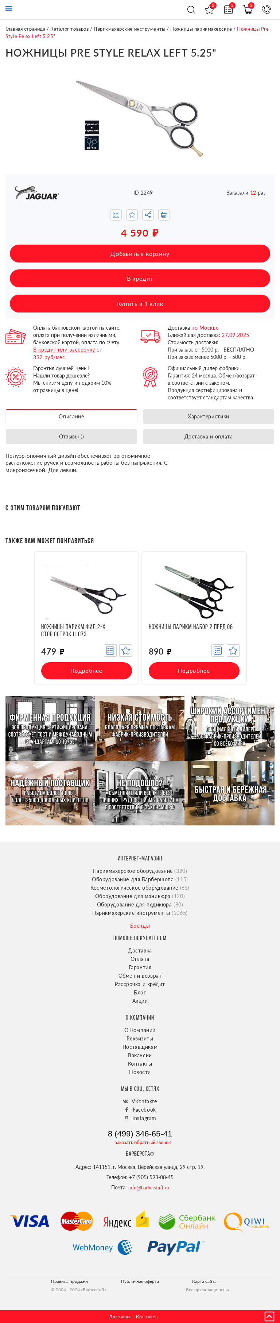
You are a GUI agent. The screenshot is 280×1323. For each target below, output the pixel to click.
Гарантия (140, 967)
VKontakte (144, 1101)
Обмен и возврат (140, 976)
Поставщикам (140, 1047)
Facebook (144, 1110)
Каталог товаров (69, 29)
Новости (140, 1072)
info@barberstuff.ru (148, 1187)
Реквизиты (140, 1038)
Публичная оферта (140, 1281)
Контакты (140, 1064)
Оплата (140, 959)
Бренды (140, 926)
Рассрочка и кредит (140, 984)
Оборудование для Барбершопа (140, 879)
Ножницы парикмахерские (201, 29)
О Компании (140, 1030)
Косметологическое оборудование (140, 888)
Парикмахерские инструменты (130, 29)
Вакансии (140, 1055)
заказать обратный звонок (143, 1142)
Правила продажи (69, 1281)
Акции (140, 1001)
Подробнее (86, 670)
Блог (140, 992)
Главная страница (25, 29)
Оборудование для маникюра (140, 896)
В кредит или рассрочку (64, 349)
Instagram (144, 1118)
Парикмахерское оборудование (140, 871)
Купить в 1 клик (140, 303)
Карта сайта (204, 1281)
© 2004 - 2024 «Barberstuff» (78, 1289)
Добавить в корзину (139, 253)
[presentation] (13, 618)
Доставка (140, 950)
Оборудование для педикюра (140, 904)
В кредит (140, 278)
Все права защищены (207, 1289)
